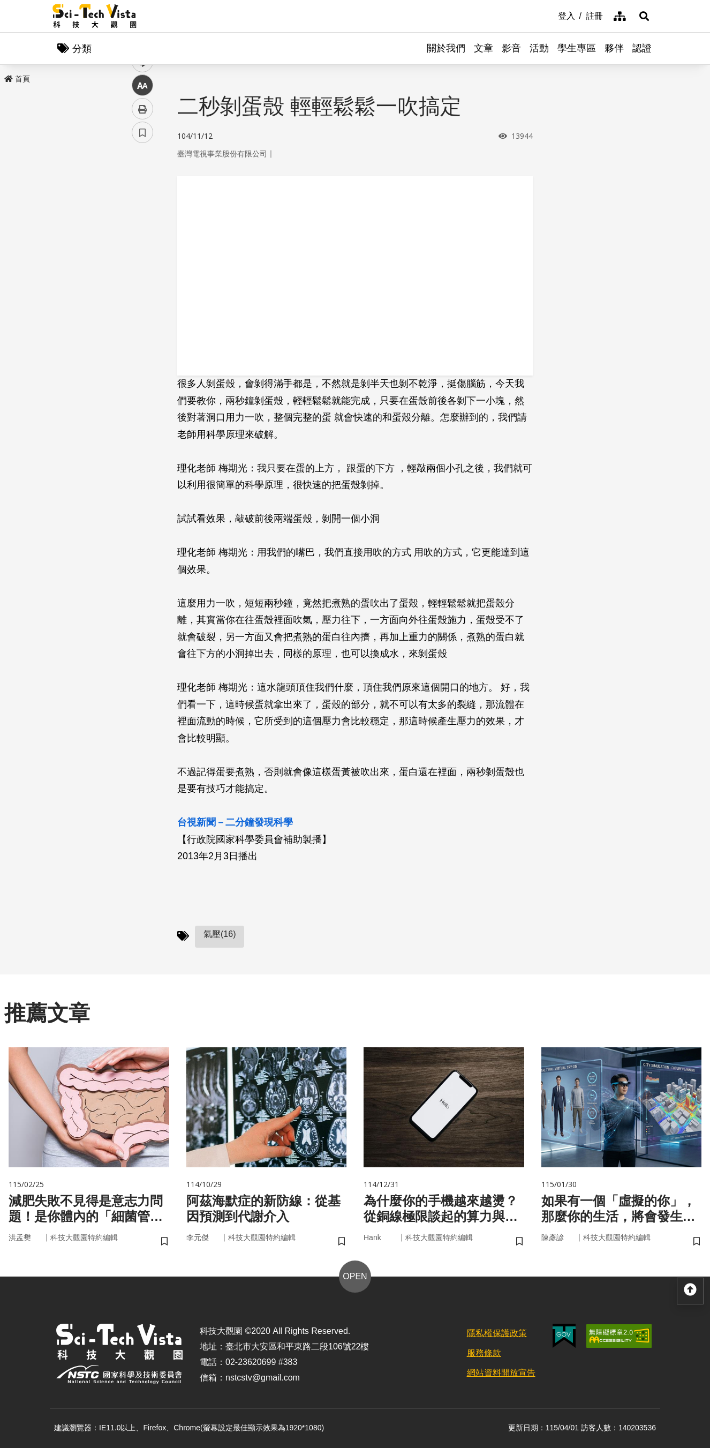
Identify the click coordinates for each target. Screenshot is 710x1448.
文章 (483, 48)
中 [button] (142, 275)
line (139, 252)
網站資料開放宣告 (501, 1372)
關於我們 (446, 48)
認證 (642, 48)
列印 (142, 299)
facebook (142, 204)
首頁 (17, 78)
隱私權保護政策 (497, 1333)
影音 (511, 48)
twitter (142, 228)
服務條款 (484, 1352)
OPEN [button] (355, 1276)
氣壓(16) (219, 934)
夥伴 (614, 48)
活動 (539, 48)
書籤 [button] (142, 322)
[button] (644, 16)
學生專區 (576, 48)
